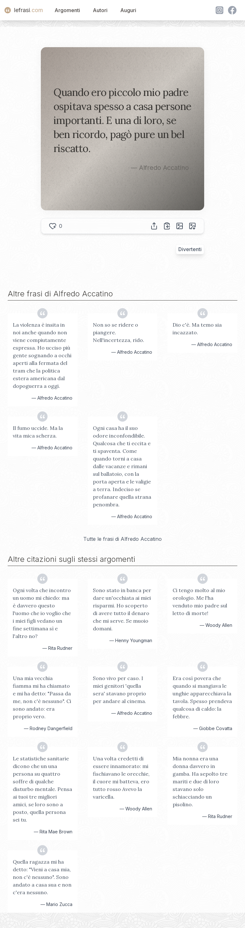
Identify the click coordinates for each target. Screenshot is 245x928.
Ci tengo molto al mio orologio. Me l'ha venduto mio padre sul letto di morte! (200, 601)
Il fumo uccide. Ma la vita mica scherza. (38, 432)
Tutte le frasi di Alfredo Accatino (122, 539)
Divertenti (190, 249)
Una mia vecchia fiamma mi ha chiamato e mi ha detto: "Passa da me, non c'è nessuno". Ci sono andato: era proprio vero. (42, 697)
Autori (100, 10)
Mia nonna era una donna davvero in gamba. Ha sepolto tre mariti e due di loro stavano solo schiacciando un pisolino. (200, 781)
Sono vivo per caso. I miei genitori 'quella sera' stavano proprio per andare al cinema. (119, 689)
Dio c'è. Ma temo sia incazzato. (197, 329)
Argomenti (67, 10)
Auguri (128, 10)
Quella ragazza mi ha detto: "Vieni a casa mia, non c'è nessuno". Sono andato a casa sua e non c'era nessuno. (42, 877)
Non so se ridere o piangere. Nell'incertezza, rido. (118, 332)
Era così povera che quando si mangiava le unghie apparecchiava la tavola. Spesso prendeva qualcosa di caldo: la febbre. (202, 697)
